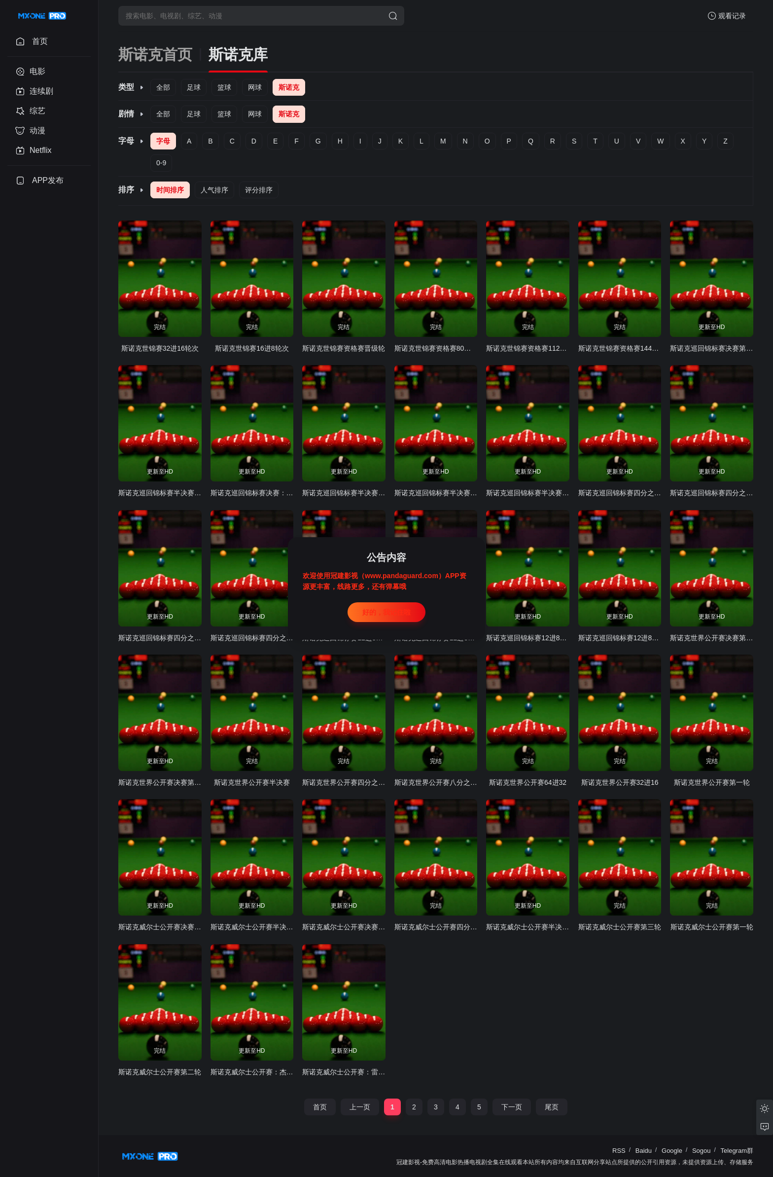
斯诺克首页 (155, 54)
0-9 (161, 163)
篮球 (224, 87)
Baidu (643, 1150)
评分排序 (259, 190)
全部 (163, 87)
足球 (194, 87)
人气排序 (214, 190)
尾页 (552, 1107)
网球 (255, 87)
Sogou (701, 1150)
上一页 (360, 1107)
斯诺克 (289, 87)
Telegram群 (737, 1150)
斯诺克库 (238, 54)
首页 (320, 1107)
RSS (619, 1150)
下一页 (511, 1107)
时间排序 (170, 190)
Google (672, 1150)
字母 (163, 141)
